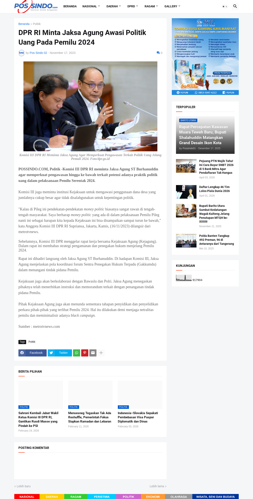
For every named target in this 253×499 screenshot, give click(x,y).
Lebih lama (157, 486)
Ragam (150, 6)
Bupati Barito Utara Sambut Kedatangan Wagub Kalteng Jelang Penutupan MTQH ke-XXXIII (214, 213)
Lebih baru (24, 486)
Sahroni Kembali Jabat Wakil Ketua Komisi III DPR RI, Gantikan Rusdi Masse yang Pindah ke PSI (38, 419)
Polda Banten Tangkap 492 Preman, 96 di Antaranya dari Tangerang (216, 239)
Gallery (170, 6)
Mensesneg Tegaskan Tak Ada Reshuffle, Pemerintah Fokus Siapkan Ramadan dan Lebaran (89, 417)
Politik (37, 24)
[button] (225, 6)
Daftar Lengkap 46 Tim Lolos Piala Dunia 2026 (214, 189)
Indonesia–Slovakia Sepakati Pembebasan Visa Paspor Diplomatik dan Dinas (138, 417)
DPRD (131, 6)
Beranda (70, 6)
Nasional (89, 6)
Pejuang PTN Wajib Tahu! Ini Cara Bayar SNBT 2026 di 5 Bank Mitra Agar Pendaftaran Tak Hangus (216, 167)
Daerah (112, 6)
